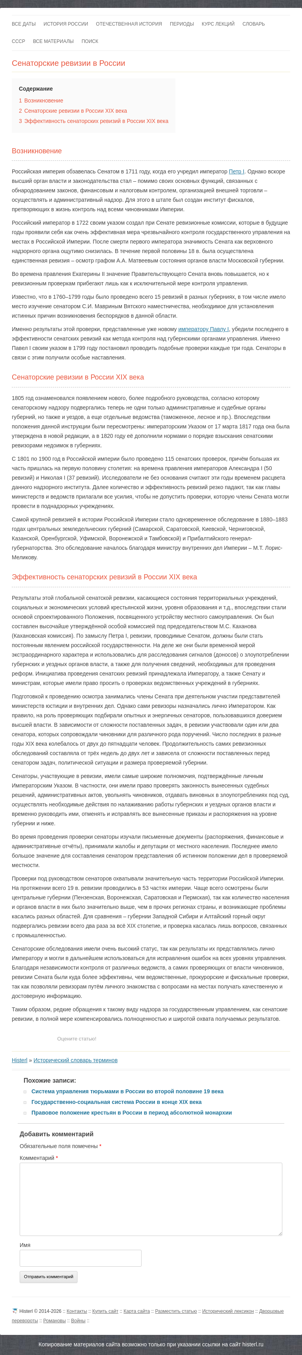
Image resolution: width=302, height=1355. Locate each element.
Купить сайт (105, 1311)
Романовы (54, 1320)
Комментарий (39, 1158)
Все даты (24, 24)
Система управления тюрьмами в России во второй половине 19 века (127, 1091)
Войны (78, 1320)
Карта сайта (136, 1311)
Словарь (254, 24)
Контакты (77, 1311)
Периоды (182, 24)
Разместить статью (176, 1311)
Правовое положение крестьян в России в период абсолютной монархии (131, 1112)
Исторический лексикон (228, 1311)
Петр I (236, 171)
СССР (18, 41)
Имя (25, 1245)
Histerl (20, 1060)
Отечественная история (129, 24)
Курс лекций (218, 24)
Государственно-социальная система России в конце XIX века (116, 1102)
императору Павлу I (203, 329)
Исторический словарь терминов (75, 1060)
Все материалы (53, 41)
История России (66, 24)
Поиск (89, 41)
